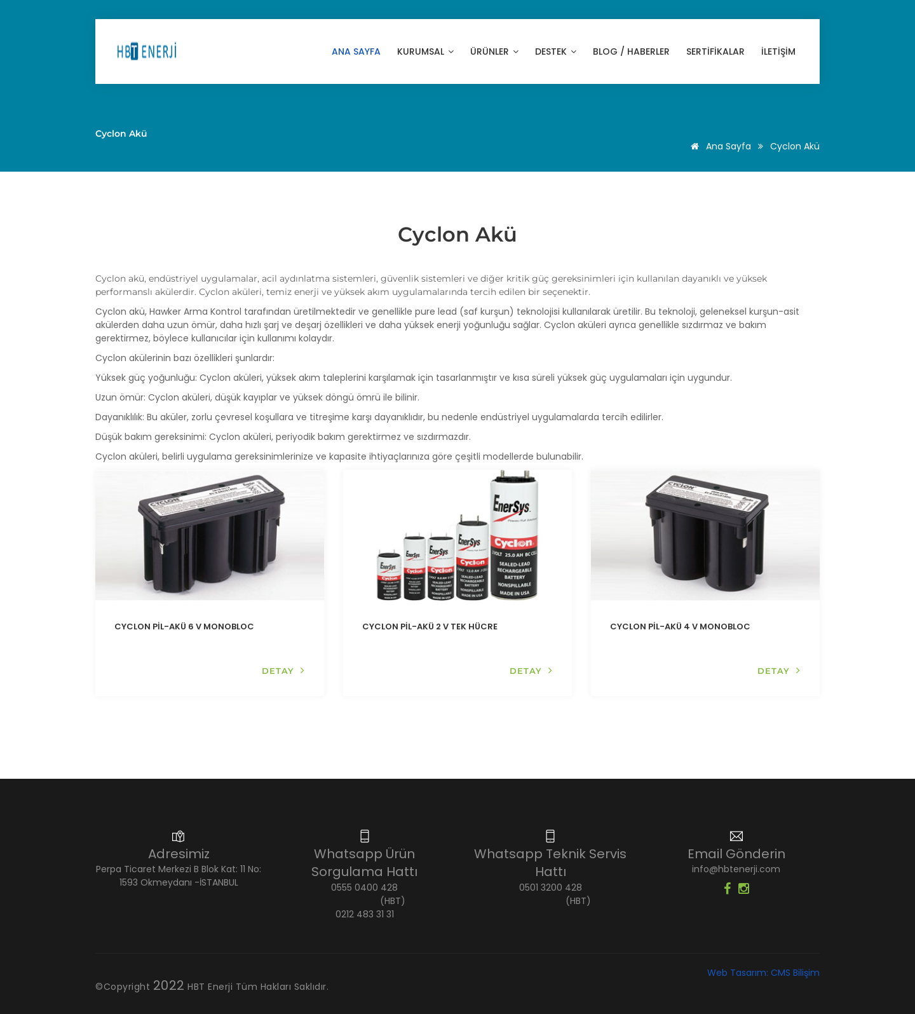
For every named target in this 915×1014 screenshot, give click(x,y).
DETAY (283, 670)
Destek (555, 51)
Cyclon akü (119, 278)
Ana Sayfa (356, 51)
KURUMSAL (425, 51)
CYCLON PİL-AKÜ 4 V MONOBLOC (680, 626)
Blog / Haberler (631, 51)
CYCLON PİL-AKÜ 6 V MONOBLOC (184, 626)
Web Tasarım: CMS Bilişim (763, 972)
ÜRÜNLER (494, 51)
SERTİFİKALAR (715, 51)
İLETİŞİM (778, 51)
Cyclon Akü (795, 146)
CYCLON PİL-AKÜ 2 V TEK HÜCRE (430, 626)
